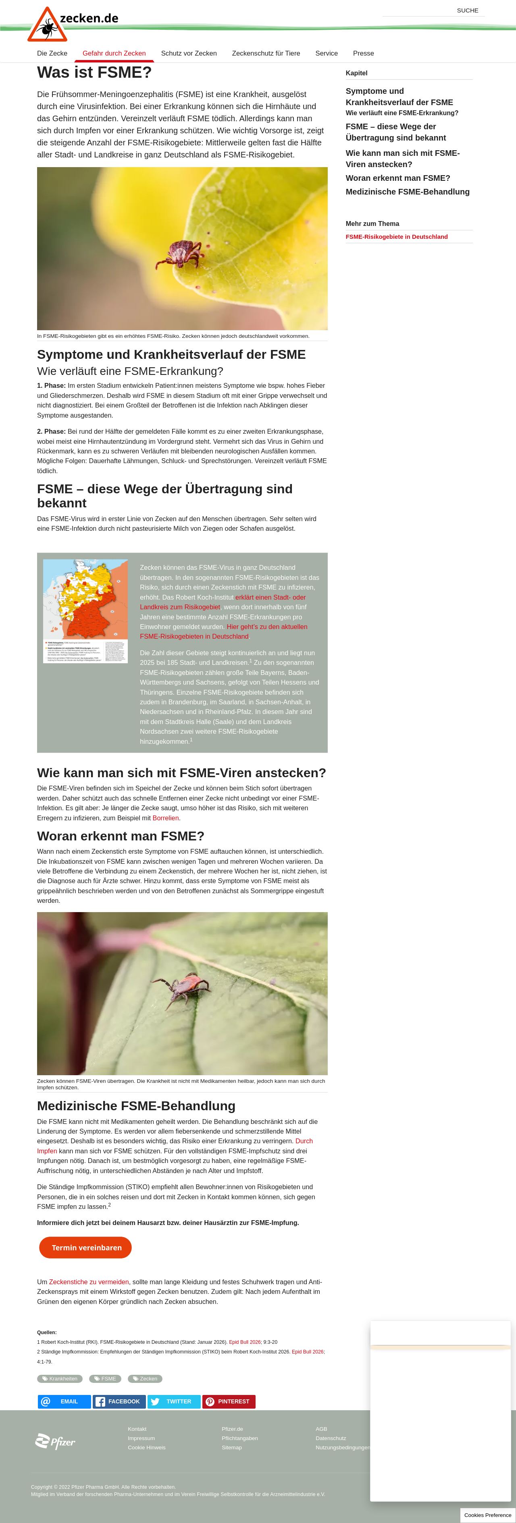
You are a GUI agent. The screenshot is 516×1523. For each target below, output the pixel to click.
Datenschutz (331, 1438)
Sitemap (232, 1447)
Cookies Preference (488, 1515)
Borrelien (166, 818)
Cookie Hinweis (147, 1447)
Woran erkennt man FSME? (398, 178)
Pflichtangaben (240, 1438)
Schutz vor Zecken (189, 54)
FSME (109, 1379)
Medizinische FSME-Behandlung (408, 191)
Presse (364, 54)
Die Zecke (54, 54)
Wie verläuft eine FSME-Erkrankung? (402, 113)
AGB (321, 1429)
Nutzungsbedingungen (343, 1447)
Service (326, 54)
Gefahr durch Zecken (114, 54)
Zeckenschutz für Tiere (266, 54)
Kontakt (137, 1429)
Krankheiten (63, 1379)
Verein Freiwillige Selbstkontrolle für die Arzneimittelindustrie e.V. (253, 1494)
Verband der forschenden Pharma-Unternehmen (109, 1494)
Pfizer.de (232, 1429)
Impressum (141, 1438)
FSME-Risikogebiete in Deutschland (397, 237)
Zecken (149, 1379)
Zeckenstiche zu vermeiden (89, 1281)
